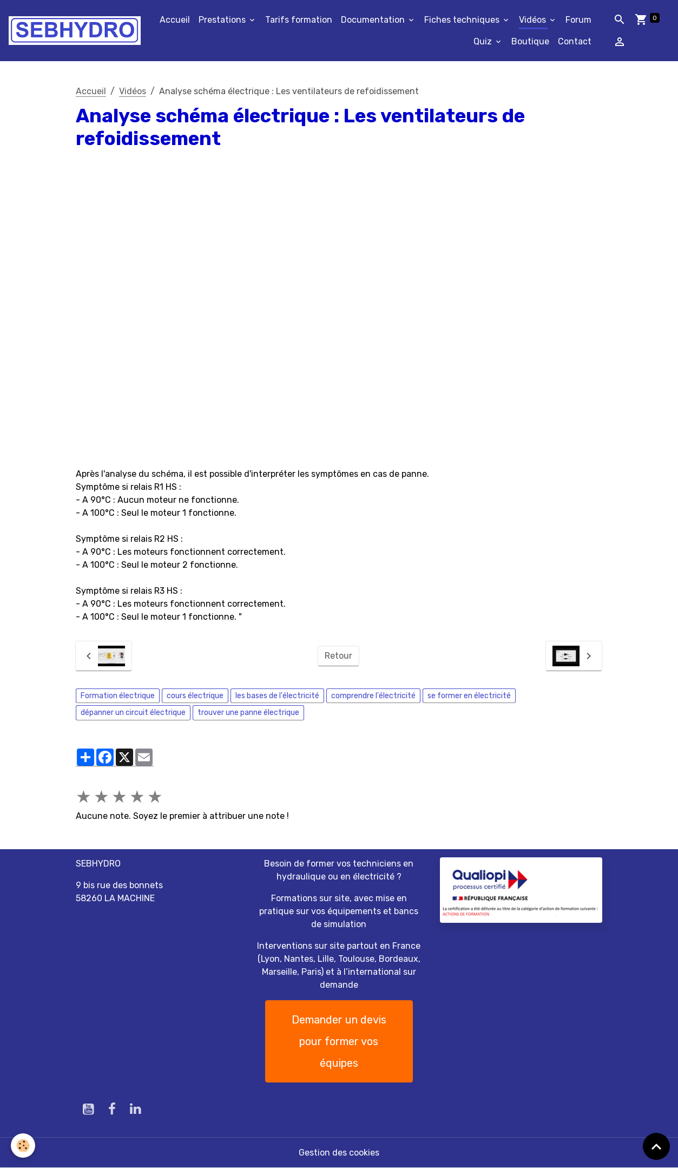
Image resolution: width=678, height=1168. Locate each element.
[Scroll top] (656, 1146)
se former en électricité (469, 695)
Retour (338, 656)
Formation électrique (118, 695)
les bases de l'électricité (277, 695)
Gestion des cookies (339, 1152)
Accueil (175, 20)
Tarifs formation (298, 20)
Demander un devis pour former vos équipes (339, 1041)
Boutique (530, 41)
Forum (578, 20)
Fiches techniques (463, 20)
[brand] (75, 30)
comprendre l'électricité (373, 695)
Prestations (223, 20)
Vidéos (533, 20)
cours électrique (195, 695)
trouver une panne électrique (248, 712)
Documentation (374, 20)
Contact (574, 41)
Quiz (483, 41)
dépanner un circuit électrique (133, 712)
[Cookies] (23, 1145)
